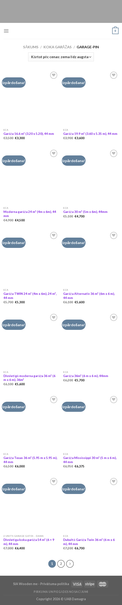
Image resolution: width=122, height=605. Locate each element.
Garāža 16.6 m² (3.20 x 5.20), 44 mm (28, 134)
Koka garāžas (57, 47)
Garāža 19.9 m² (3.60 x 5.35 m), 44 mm (90, 134)
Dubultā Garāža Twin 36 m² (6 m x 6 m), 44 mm (89, 542)
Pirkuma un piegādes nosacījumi (61, 592)
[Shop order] (61, 56)
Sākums (30, 47)
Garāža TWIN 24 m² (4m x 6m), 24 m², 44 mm (30, 296)
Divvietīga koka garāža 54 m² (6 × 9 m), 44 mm (28, 542)
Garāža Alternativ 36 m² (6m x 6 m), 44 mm (88, 296)
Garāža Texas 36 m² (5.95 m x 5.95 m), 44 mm (30, 460)
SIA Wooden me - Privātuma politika (41, 584)
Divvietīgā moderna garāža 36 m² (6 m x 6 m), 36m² (29, 378)
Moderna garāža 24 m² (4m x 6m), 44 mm (29, 214)
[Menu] (6, 30)
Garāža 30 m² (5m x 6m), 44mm (85, 212)
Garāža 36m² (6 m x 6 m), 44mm (85, 376)
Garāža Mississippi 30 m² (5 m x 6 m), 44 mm (89, 460)
